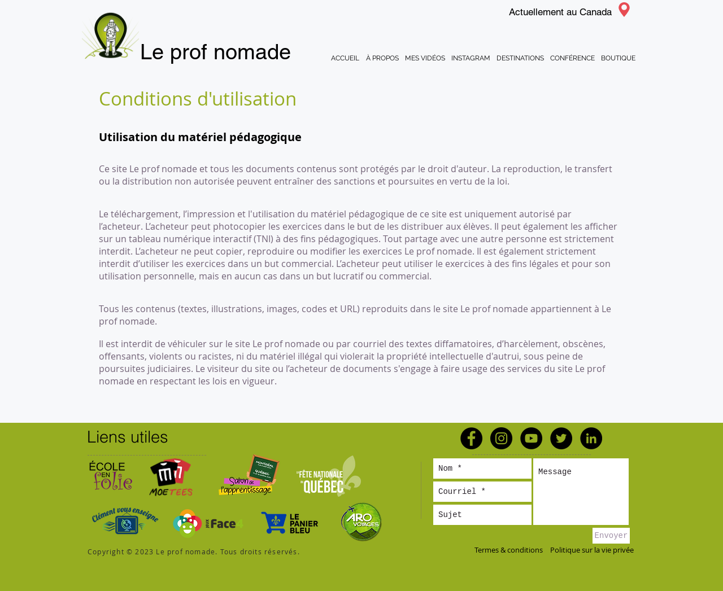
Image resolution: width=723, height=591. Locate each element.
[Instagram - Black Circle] (501, 438)
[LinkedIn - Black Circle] (591, 438)
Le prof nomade (215, 52)
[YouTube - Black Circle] (531, 438)
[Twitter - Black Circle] (561, 438)
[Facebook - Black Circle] (471, 438)
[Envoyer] (611, 536)
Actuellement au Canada (560, 11)
